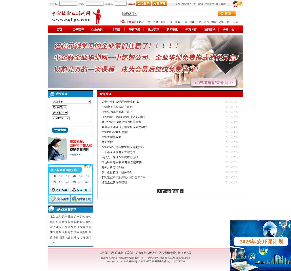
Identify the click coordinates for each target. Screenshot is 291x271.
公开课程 (78, 29)
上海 (148, 22)
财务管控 (107, 142)
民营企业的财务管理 (114, 182)
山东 (88, 221)
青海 (58, 232)
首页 (177, 4)
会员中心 (228, 29)
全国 (235, 22)
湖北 (221, 22)
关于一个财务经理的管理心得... (120, 101)
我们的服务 (117, 252)
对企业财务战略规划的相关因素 (121, 122)
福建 (192, 22)
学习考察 (191, 29)
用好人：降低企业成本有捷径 (119, 157)
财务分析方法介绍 (112, 167)
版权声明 (152, 252)
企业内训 (97, 29)
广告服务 (141, 252)
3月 (68, 176)
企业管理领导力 (111, 137)
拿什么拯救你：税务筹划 (117, 172)
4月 (74, 176)
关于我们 (104, 252)
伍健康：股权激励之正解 (117, 106)
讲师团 (116, 29)
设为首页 (209, 4)
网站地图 (186, 4)
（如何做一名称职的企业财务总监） (124, 116)
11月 (80, 181)
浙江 (228, 22)
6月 (88, 176)
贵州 (206, 22)
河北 (52, 227)
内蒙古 (69, 237)
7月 (54, 181)
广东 (170, 22)
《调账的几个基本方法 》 (117, 111)
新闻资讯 (172, 29)
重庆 (162, 22)
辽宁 (70, 232)
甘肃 (64, 232)
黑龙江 (84, 232)
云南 (184, 22)
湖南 (213, 22)
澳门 (88, 237)
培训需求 (209, 29)
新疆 (62, 237)
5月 (81, 176)
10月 (73, 181)
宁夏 (56, 237)
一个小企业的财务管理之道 (118, 152)
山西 (64, 227)
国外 (52, 242)
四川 (76, 227)
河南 (88, 227)
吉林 (76, 232)
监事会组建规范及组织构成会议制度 (124, 127)
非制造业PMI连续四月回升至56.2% (123, 177)
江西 (70, 227)
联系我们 (129, 252)
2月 (61, 176)
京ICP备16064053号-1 (179, 257)
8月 (61, 181)
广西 (199, 22)
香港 (76, 237)
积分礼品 (186, 252)
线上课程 (153, 29)
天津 (155, 22)
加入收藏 (221, 4)
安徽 (82, 227)
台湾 (82, 237)
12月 (87, 181)
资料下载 (134, 29)
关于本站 (198, 4)
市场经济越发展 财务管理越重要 (121, 162)
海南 (177, 22)
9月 (68, 181)
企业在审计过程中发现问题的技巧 (122, 147)
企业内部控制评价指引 (115, 132)
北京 (141, 22)
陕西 (52, 232)
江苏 (58, 227)
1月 (54, 176)
